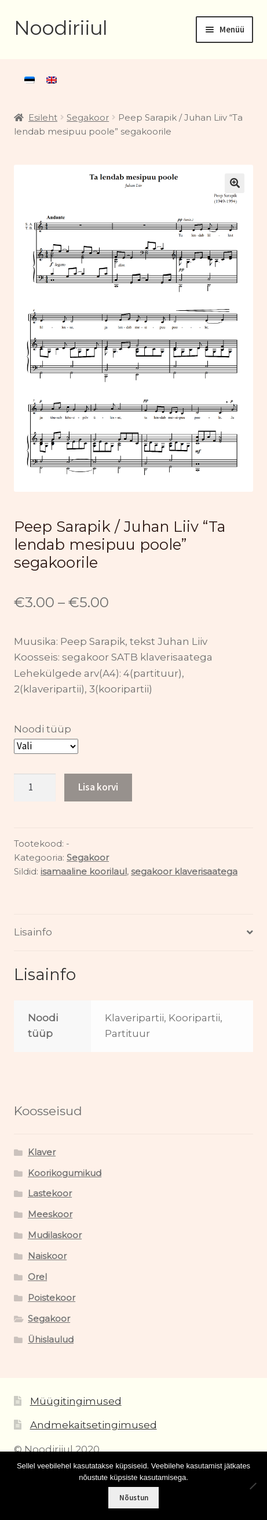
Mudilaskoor (55, 1235)
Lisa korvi (98, 787)
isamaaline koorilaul (84, 871)
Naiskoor (47, 1256)
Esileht (42, 118)
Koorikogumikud (64, 1173)
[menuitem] (30, 80)
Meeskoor (50, 1214)
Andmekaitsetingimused (93, 1425)
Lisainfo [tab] (33, 932)
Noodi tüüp (42, 729)
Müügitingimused (76, 1401)
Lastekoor (50, 1193)
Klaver (42, 1152)
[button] (234, 183)
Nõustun (133, 1498)
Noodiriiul (60, 28)
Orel (37, 1277)
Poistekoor (51, 1298)
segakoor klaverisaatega (184, 871)
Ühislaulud (51, 1339)
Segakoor (88, 118)
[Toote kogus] (35, 788)
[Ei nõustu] (252, 1486)
